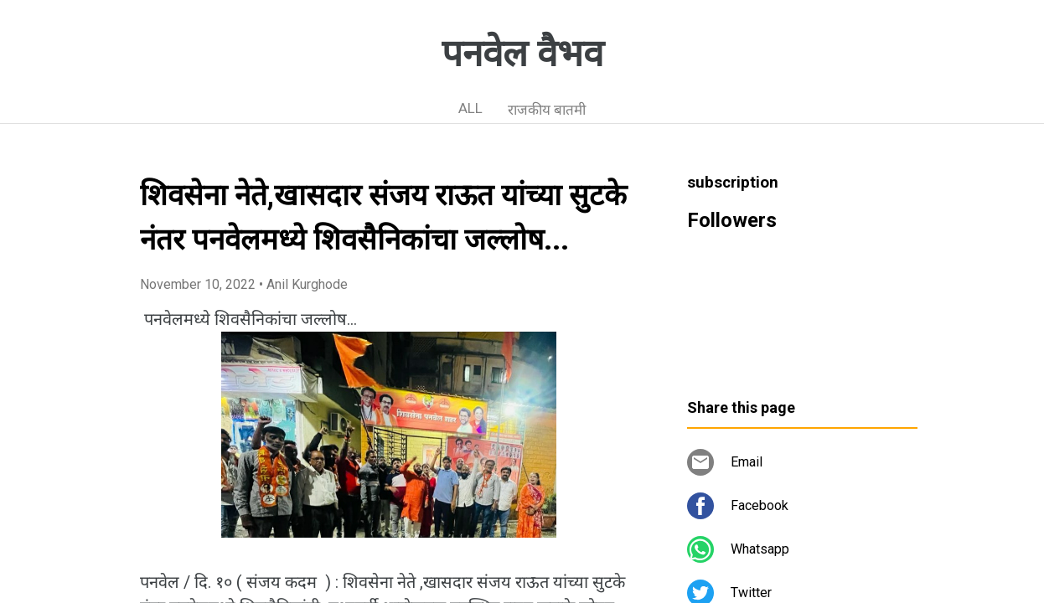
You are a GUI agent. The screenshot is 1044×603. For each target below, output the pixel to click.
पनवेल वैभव (522, 53)
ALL (470, 108)
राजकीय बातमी (547, 109)
